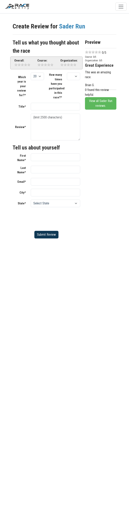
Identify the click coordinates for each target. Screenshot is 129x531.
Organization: (69, 60)
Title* (22, 106)
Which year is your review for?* (21, 86)
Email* (21, 182)
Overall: (19, 60)
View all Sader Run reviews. (100, 103)
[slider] (22, 64)
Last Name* (21, 170)
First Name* (21, 158)
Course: (42, 60)
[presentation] (61, 218)
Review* (20, 127)
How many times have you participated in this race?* (56, 86)
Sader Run (72, 26)
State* (22, 203)
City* (22, 192)
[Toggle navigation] (121, 7)
